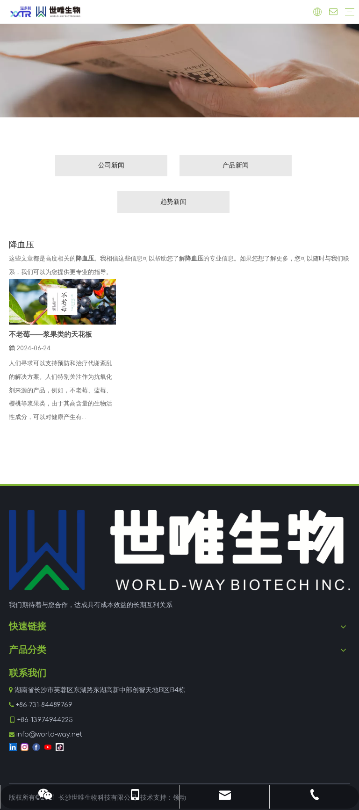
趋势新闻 (173, 201)
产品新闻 (236, 165)
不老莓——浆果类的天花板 (50, 335)
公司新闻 (111, 165)
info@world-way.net (49, 734)
